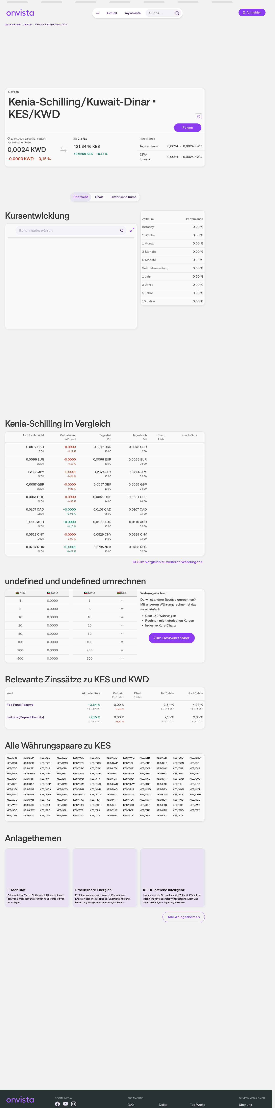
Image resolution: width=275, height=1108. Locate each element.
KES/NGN (128, 794)
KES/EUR (178, 768)
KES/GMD (29, 773)
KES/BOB (95, 763)
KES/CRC (78, 768)
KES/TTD (145, 810)
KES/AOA (78, 757)
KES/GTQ (78, 773)
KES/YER (111, 778)
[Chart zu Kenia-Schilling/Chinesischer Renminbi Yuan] (161, 536)
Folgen (187, 127)
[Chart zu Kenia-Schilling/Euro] (161, 461)
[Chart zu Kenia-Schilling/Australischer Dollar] (161, 523)
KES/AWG (128, 757)
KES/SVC (161, 768)
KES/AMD (111, 757)
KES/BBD (28, 763)
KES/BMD (62, 763)
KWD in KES (80, 138)
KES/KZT (12, 784)
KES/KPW (162, 794)
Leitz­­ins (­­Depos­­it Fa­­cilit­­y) (25, 717)
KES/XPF (28, 768)
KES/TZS (95, 810)
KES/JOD (128, 778)
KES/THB (111, 810)
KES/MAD (112, 789)
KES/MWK (62, 789)
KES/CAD (178, 778)
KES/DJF (128, 768)
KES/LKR (161, 805)
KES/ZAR (195, 805)
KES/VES (145, 815)
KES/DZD (62, 757)
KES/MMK (29, 794)
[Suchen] (122, 231)
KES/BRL (128, 763)
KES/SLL (111, 805)
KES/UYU (78, 815)
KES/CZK (161, 810)
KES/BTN (78, 763)
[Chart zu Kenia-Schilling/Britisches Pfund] (161, 486)
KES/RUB (178, 799)
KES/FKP (195, 768)
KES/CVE (195, 778)
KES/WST (12, 805)
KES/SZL (62, 810)
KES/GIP (61, 773)
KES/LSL (178, 784)
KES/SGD (128, 805)
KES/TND (178, 810)
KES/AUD (161, 757)
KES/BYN (178, 815)
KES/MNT (12, 794)
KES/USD (111, 815)
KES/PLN (128, 799)
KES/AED (111, 768)
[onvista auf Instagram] (73, 1105)
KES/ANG (145, 794)
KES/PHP (111, 799)
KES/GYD (111, 773)
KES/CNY (62, 768)
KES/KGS (145, 784)
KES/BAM (78, 784)
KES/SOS (145, 805)
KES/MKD (145, 789)
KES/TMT (12, 815)
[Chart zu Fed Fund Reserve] (138, 706)
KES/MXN (178, 789)
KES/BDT (12, 763)
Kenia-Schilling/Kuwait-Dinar (51, 24)
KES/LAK (161, 784)
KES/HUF (62, 815)
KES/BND (161, 763)
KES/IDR (194, 773)
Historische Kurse (123, 197)
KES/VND (161, 815)
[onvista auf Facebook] (57, 1105)
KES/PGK (62, 799)
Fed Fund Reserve (20, 705)
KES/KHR (161, 778)
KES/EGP (28, 757)
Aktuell (111, 13)
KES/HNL (145, 773)
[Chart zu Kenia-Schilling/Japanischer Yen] (161, 473)
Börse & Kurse (13, 24)
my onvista (133, 13)
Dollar (163, 1105)
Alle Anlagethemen (184, 917)
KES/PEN (95, 799)
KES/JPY (95, 778)
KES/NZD (95, 794)
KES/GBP (145, 763)
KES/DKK (95, 768)
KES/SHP (178, 805)
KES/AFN (12, 757)
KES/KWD (112, 784)
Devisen (27, 24)
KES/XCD (12, 799)
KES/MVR (95, 789)
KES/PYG (78, 799)
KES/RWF (145, 799)
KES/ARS (95, 757)
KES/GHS (45, 773)
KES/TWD (78, 794)
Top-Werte (197, 1105)
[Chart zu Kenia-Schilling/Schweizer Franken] (161, 498)
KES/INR (178, 773)
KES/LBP (195, 784)
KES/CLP (45, 768)
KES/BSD (178, 757)
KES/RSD (78, 805)
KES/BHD (195, 757)
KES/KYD (145, 778)
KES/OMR (195, 794)
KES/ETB (145, 757)
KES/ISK (44, 778)
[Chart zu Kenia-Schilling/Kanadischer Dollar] (161, 511)
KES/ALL (45, 757)
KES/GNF (95, 773)
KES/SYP (78, 810)
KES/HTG (128, 773)
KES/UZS (95, 815)
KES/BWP (112, 763)
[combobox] (71, 230)
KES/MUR (128, 789)
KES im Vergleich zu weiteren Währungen (168, 562)
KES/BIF (194, 763)
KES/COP (45, 784)
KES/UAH (45, 815)
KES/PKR (28, 799)
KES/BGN (178, 763)
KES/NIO (111, 794)
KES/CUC (95, 784)
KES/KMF (62, 784)
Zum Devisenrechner (172, 638)
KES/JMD (78, 778)
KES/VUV (128, 815)
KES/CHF (62, 805)
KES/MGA (45, 789)
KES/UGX (28, 815)
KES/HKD (161, 773)
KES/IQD (12, 778)
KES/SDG (12, 810)
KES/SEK (45, 805)
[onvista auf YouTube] (65, 1105)
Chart (99, 197)
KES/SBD (195, 799)
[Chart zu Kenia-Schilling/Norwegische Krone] (161, 548)
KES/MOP (28, 789)
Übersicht (80, 197)
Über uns (245, 1105)
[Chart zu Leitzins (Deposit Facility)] (138, 719)
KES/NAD (45, 794)
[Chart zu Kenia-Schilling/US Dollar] (161, 448)
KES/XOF (12, 768)
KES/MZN (161, 789)
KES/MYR (78, 789)
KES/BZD (45, 763)
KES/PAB (45, 799)
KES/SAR (28, 805)
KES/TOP (128, 810)
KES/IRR (28, 778)
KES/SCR (95, 805)
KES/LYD (12, 789)
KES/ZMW (129, 784)
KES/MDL (195, 789)
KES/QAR (28, 784)
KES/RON (161, 799)
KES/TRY (195, 810)
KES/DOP (145, 768)
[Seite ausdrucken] (198, 116)
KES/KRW (29, 810)
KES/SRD (45, 810)
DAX (131, 1105)
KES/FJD (12, 773)
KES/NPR (62, 794)
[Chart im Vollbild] (132, 230)
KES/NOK (178, 794)
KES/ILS (61, 778)
